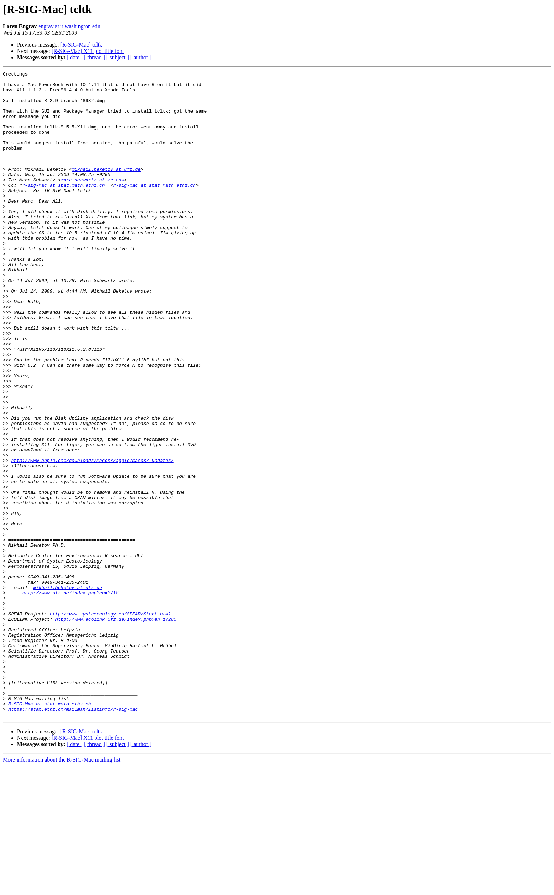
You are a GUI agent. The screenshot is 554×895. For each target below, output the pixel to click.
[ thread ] (94, 57)
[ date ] (75, 57)
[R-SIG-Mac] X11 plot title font (88, 51)
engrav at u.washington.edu (69, 26)
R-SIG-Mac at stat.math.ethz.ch (49, 831)
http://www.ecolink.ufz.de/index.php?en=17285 (115, 729)
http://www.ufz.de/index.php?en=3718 (70, 697)
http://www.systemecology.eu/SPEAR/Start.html (110, 723)
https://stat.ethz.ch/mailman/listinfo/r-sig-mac (73, 837)
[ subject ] (117, 57)
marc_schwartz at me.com (92, 202)
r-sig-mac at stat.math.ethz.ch (63, 208)
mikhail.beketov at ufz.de (106, 189)
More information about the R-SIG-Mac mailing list (61, 889)
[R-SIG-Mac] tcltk (81, 45)
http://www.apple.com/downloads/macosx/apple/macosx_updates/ (92, 538)
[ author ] (141, 57)
